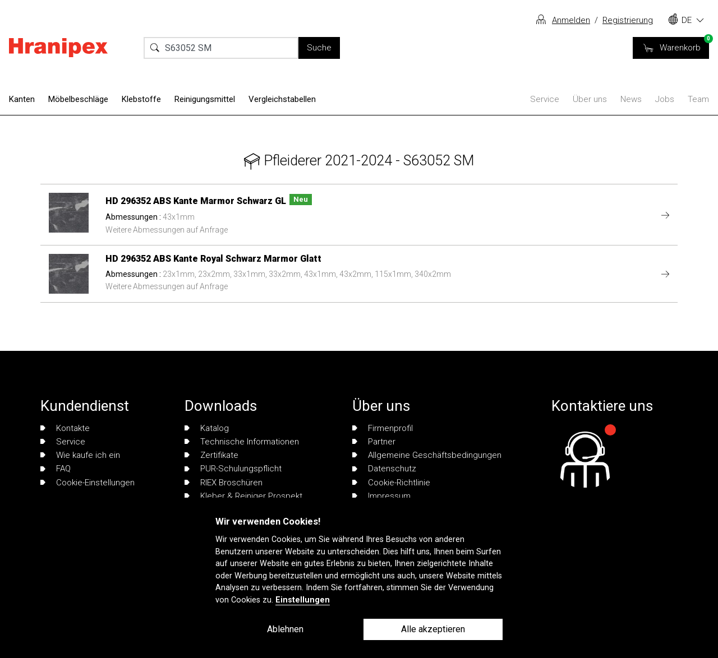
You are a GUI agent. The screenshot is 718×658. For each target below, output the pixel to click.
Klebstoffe (141, 99)
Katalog (207, 428)
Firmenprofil (382, 428)
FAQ (55, 469)
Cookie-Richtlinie (391, 483)
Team (698, 99)
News (631, 99)
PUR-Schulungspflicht (233, 469)
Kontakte (65, 428)
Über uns (590, 99)
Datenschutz (384, 469)
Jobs (664, 99)
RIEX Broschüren (224, 483)
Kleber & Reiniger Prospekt (243, 496)
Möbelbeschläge (78, 99)
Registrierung (627, 20)
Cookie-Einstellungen (87, 483)
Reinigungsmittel (204, 99)
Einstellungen (302, 600)
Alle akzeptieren (433, 629)
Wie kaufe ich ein (80, 455)
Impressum (381, 496)
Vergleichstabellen (282, 99)
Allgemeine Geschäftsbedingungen (426, 455)
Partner (373, 442)
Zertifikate (211, 455)
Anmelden (571, 20)
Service (544, 99)
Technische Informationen (242, 442)
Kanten (22, 99)
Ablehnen (285, 629)
